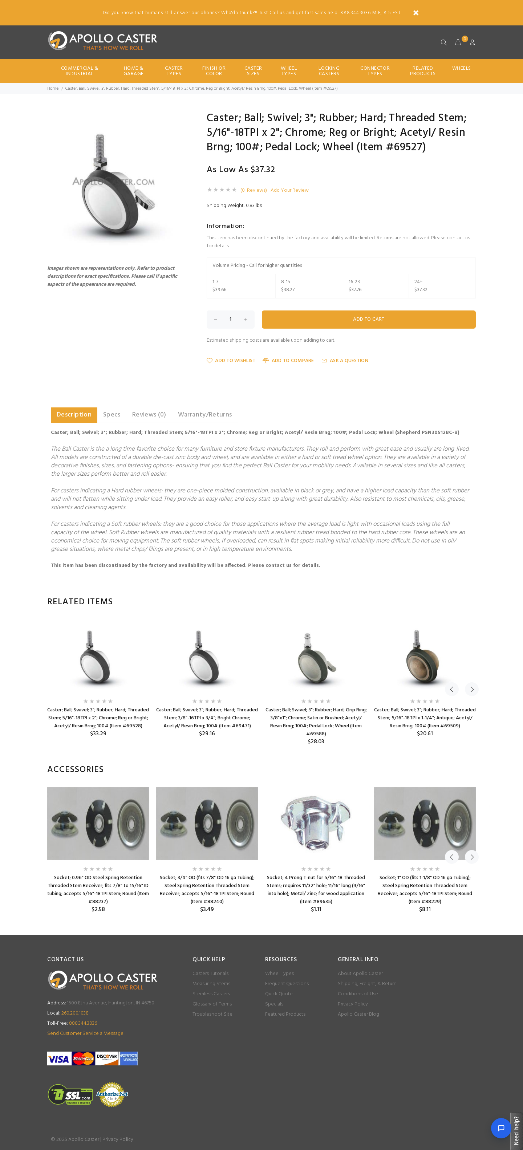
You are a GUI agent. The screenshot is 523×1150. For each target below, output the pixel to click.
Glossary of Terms (212, 1004)
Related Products (422, 71)
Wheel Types (289, 71)
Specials (274, 1004)
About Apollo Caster (360, 974)
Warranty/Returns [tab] (205, 415)
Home (52, 88)
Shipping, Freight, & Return (367, 984)
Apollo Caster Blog (358, 1014)
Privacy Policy (353, 1004)
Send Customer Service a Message (85, 1033)
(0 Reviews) (253, 191)
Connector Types (375, 71)
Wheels (461, 68)
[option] (98, 678)
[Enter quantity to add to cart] (231, 319)
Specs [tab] (112, 415)
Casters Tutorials (210, 974)
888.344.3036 (72, 1023)
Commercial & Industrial (79, 71)
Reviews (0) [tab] (149, 415)
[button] (179, 119)
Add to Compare (288, 361)
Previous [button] (452, 602)
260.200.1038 (68, 1013)
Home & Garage (133, 71)
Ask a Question (344, 361)
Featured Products (285, 1014)
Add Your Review (290, 191)
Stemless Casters (211, 994)
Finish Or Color (214, 71)
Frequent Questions (287, 984)
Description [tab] (74, 415)
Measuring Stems (211, 984)
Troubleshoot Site (212, 1014)
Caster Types (174, 71)
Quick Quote (279, 994)
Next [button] (469, 602)
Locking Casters (329, 71)
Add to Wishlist (231, 361)
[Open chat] (501, 1128)
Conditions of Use (358, 994)
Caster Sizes (253, 71)
